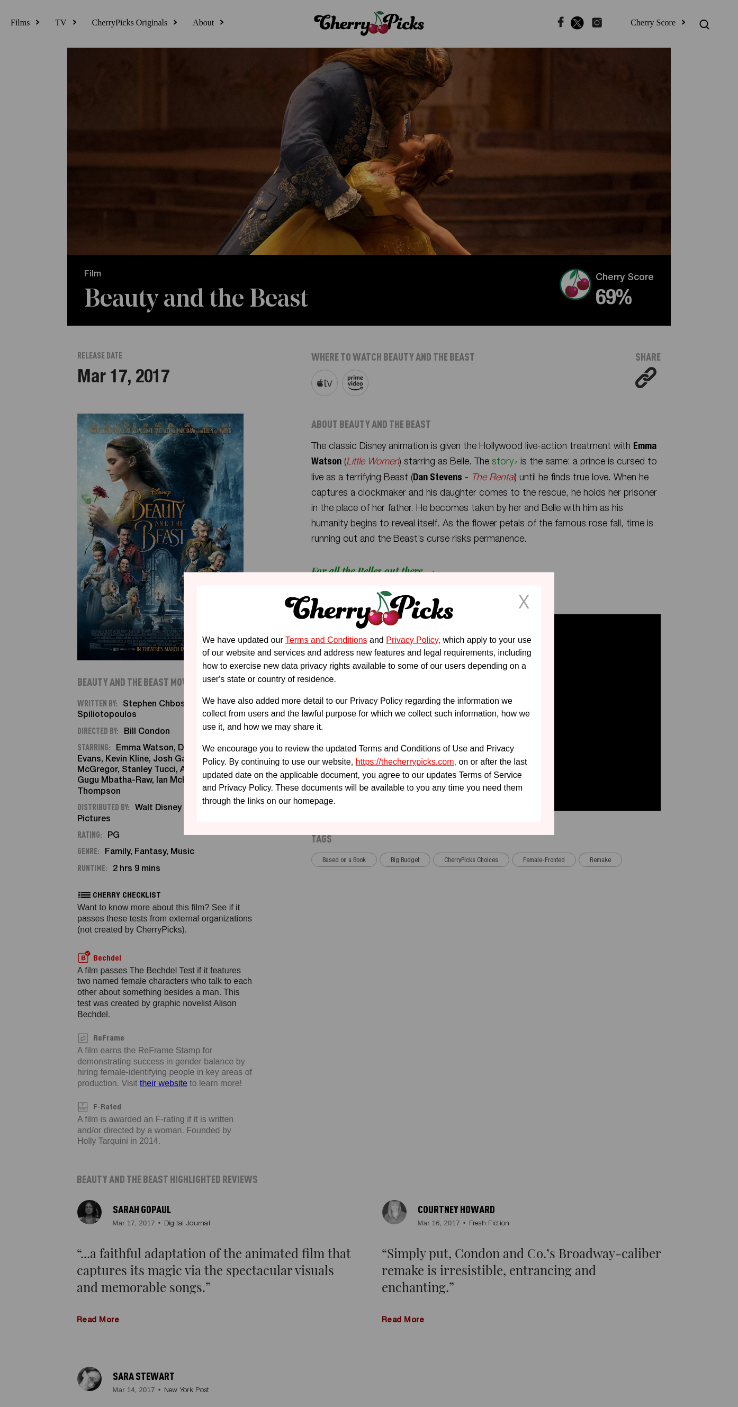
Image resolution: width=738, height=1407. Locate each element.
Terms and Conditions (326, 639)
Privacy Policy (412, 639)
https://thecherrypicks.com (405, 761)
